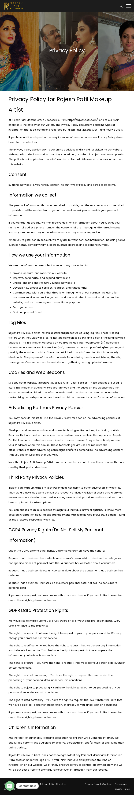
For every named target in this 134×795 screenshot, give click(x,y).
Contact (106, 784)
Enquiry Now (92, 784)
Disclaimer (121, 784)
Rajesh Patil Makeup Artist (40, 784)
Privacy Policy (122, 789)
